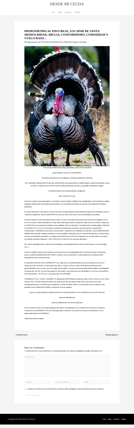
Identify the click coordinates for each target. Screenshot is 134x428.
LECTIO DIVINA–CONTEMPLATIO (52, 42)
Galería (77, 13)
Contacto (68, 13)
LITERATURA (71, 42)
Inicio (53, 13)
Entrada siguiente (111, 335)
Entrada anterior (22, 335)
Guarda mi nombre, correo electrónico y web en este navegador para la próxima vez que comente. (65, 392)
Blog (60, 13)
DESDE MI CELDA (67, 4)
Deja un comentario (84, 42)
